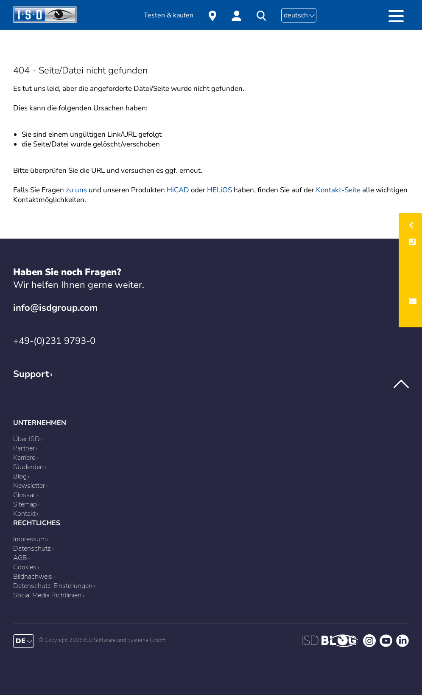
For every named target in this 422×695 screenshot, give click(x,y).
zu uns (76, 190)
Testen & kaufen (168, 15)
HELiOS (219, 190)
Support (31, 374)
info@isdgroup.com (55, 307)
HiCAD (178, 190)
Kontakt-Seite (338, 190)
